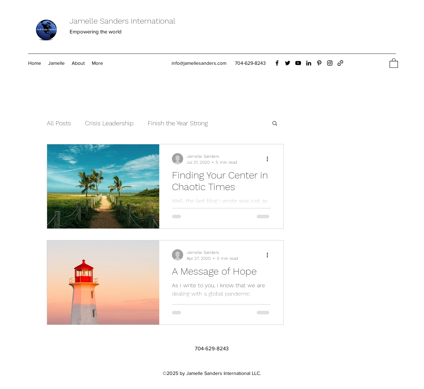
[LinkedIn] (308, 63)
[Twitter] (287, 63)
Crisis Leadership (109, 123)
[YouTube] (298, 63)
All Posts (59, 123)
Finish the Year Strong (178, 123)
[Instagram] (329, 63)
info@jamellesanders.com (199, 63)
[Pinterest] (319, 63)
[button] (394, 63)
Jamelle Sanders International (122, 21)
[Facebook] (277, 63)
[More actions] (269, 159)
